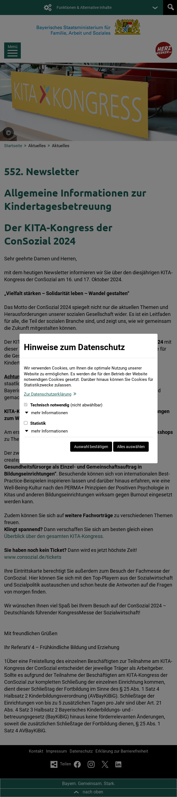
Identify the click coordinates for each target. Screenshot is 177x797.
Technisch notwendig (63, 405)
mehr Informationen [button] (49, 412)
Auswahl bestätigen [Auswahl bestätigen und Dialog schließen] (91, 446)
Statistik (35, 423)
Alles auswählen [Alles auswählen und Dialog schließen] (131, 446)
